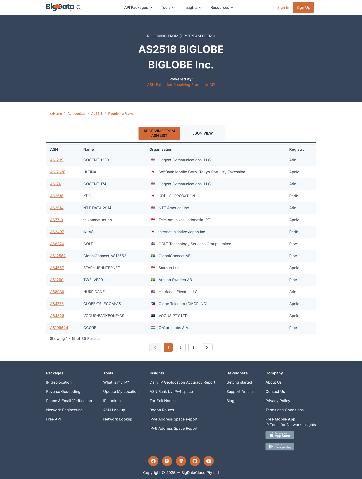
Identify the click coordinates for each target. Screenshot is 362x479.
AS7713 (56, 219)
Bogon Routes (162, 410)
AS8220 (57, 243)
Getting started (239, 382)
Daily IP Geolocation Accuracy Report (182, 382)
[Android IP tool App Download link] (290, 446)
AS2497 (57, 231)
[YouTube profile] (209, 461)
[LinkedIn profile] (181, 461)
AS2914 (56, 208)
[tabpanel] (181, 248)
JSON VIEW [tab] (203, 133)
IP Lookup (112, 400)
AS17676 (57, 172)
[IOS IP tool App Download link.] (290, 435)
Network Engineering (64, 410)
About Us (273, 382)
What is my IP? (116, 382)
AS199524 (59, 327)
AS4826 (57, 315)
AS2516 (56, 196)
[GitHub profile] (195, 461)
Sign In (283, 7)
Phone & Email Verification (69, 400)
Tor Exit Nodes (162, 400)
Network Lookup (117, 419)
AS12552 (58, 255)
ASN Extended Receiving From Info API (181, 84)
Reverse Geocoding (63, 391)
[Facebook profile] (153, 461)
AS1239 (56, 160)
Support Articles (240, 391)
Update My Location (121, 391)
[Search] (78, 7)
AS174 (55, 184)
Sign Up (303, 7)
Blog (230, 400)
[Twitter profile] (167, 461)
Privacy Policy (277, 400)
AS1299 (56, 279)
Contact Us (275, 391)
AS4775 (57, 303)
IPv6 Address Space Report (173, 428)
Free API (53, 419)
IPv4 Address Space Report (173, 419)
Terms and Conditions (284, 410)
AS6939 (57, 291)
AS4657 (57, 267)
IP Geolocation (59, 382)
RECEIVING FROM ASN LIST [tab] (159, 133)
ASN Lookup (114, 410)
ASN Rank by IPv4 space (171, 391)
